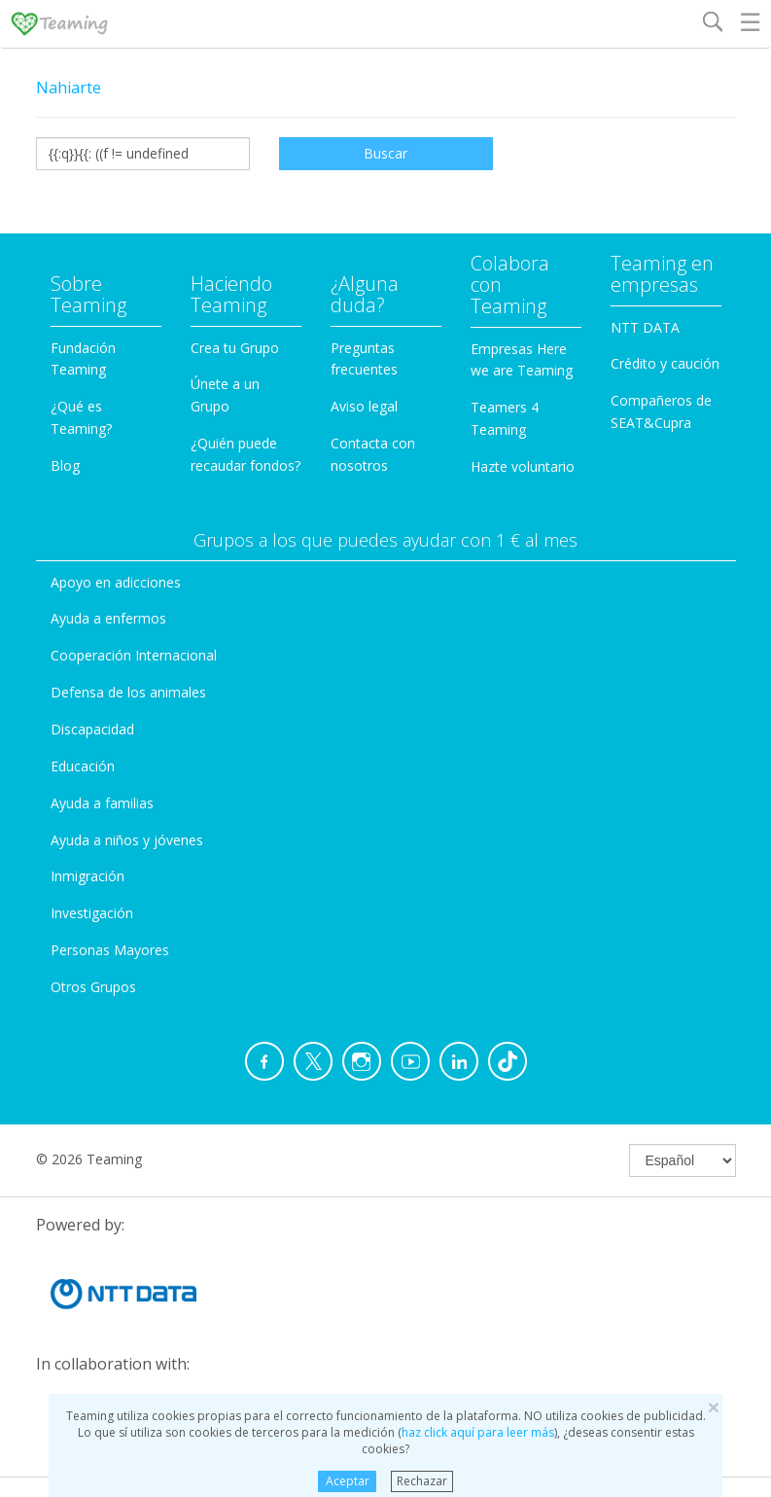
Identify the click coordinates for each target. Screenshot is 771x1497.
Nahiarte (68, 87)
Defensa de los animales (128, 692)
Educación (83, 766)
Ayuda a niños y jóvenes (127, 840)
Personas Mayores (110, 950)
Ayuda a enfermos (108, 618)
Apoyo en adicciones (116, 582)
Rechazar (422, 1481)
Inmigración (87, 876)
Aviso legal (364, 406)
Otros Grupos (93, 987)
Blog (65, 465)
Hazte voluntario (523, 466)
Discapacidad (92, 729)
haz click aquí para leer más (478, 1432)
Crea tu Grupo (235, 348)
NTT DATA (645, 327)
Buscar (385, 153)
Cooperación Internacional (134, 655)
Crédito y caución (665, 363)
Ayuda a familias (102, 803)
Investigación (92, 913)
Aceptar (347, 1481)
